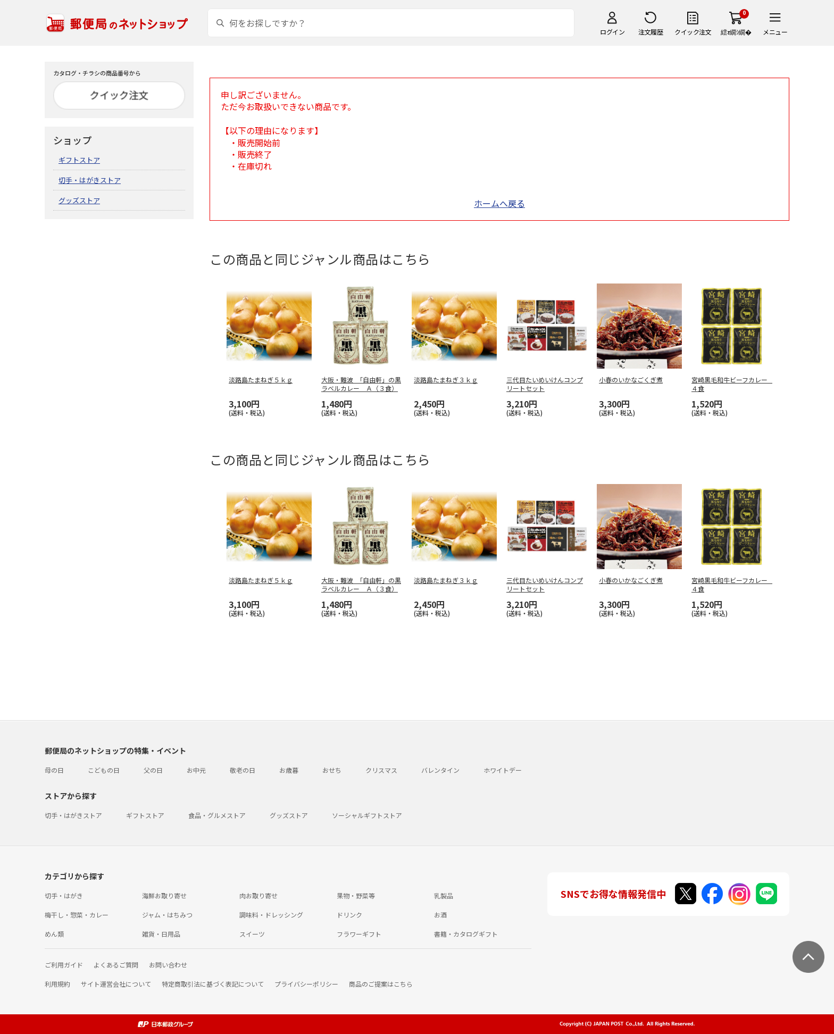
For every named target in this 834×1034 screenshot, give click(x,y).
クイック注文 (692, 31)
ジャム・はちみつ (167, 914)
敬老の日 (242, 769)
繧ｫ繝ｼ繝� (736, 31)
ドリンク (349, 914)
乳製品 (443, 895)
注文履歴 (650, 31)
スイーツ (252, 933)
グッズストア (79, 200)
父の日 (153, 769)
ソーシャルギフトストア (367, 815)
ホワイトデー (502, 769)
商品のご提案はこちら (381, 983)
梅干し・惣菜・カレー (77, 914)
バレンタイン (440, 769)
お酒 (440, 914)
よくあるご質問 (116, 964)
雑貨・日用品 (161, 933)
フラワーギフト (359, 933)
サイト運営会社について (116, 983)
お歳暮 (288, 769)
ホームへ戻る (499, 203)
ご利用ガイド (64, 964)
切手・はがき (64, 895)
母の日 (54, 769)
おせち (331, 769)
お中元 (196, 769)
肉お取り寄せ (258, 895)
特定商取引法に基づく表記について (213, 983)
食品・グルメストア (217, 815)
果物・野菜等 (356, 895)
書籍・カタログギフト (466, 933)
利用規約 (57, 983)
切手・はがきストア (90, 180)
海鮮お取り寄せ (164, 895)
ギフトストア (79, 160)
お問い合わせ (168, 964)
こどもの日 (104, 769)
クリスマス (381, 769)
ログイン (612, 31)
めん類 (54, 933)
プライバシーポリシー (306, 983)
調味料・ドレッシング (271, 914)
